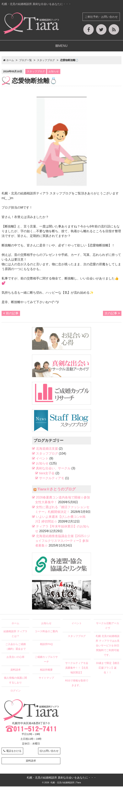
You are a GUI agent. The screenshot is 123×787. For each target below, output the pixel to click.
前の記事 (10, 314)
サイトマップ (46, 678)
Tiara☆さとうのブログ (56, 490)
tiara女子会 (47, 474)
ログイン (15, 691)
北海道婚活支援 (47, 449)
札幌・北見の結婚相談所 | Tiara (65, 783)
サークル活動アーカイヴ (107, 626)
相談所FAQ (46, 644)
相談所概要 (46, 670)
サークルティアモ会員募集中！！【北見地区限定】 (76, 668)
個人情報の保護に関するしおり (15, 681)
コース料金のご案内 (46, 631)
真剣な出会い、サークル (53, 469)
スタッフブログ (36, 72)
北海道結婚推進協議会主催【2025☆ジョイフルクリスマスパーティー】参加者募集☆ (62, 541)
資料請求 (15, 670)
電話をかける (12, 751)
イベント (42, 459)
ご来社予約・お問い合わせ (101, 16)
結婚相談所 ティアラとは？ (15, 634)
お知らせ (54, 72)
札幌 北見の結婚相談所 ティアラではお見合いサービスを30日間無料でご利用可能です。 (107, 646)
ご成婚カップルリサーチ (46, 660)
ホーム (15, 623)
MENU (61, 46)
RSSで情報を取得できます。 (76, 683)
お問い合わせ (49, 751)
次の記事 (112, 314)
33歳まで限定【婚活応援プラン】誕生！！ (107, 668)
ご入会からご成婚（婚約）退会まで (15, 647)
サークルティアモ (51, 479)
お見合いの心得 (15, 657)
